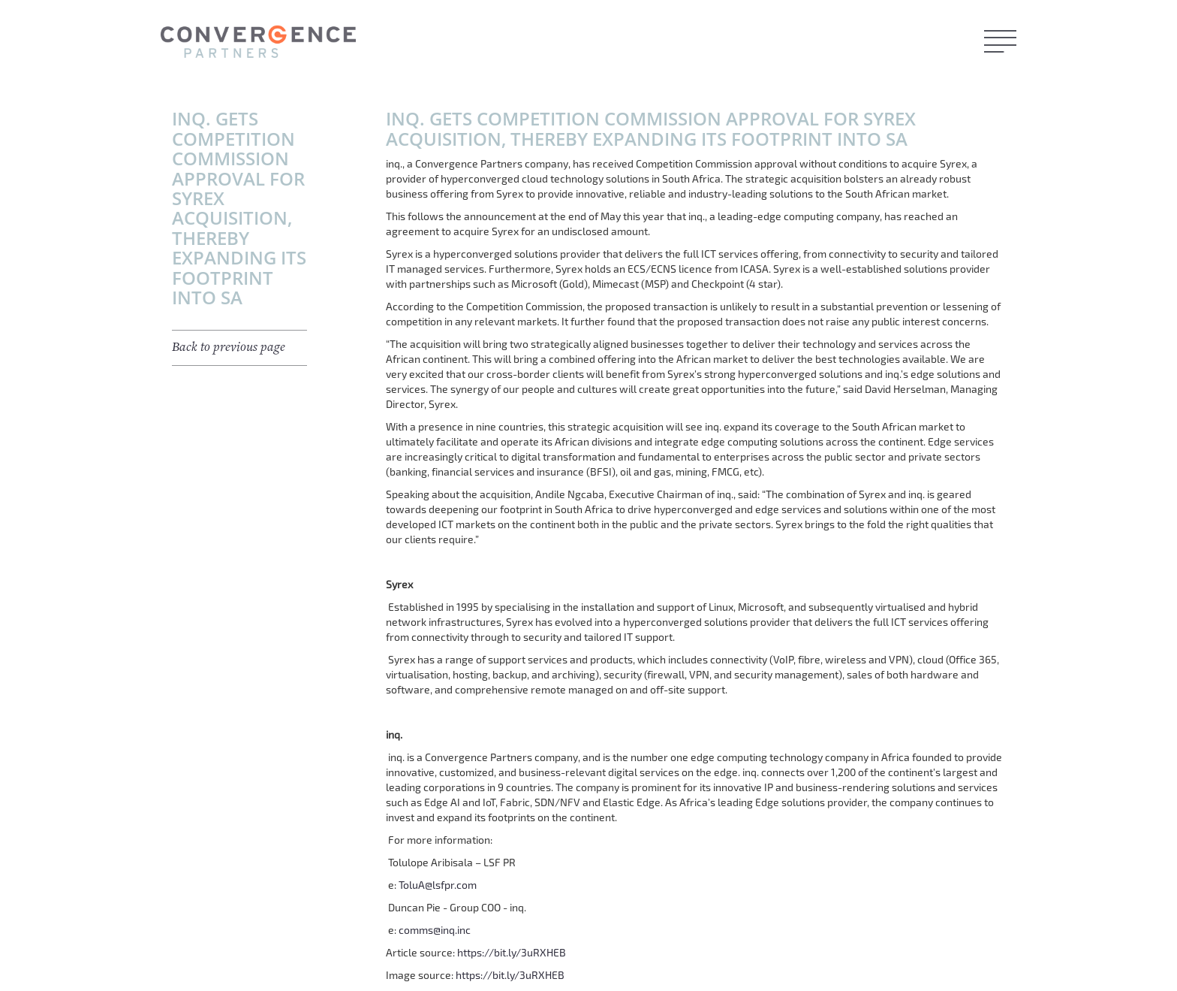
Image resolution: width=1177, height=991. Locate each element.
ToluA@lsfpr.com (438, 884)
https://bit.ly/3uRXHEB (511, 952)
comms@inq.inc (435, 929)
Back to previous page (228, 347)
